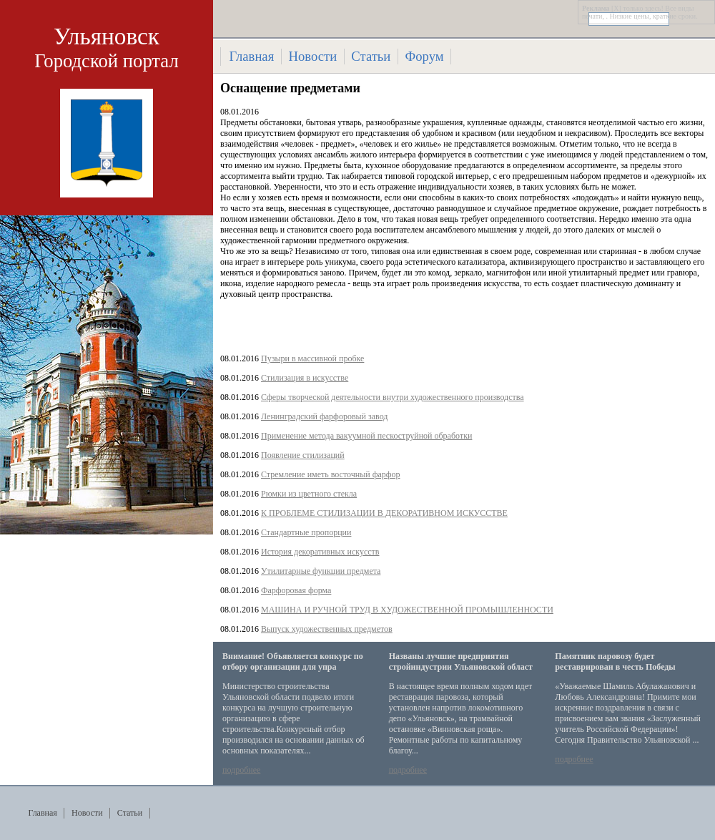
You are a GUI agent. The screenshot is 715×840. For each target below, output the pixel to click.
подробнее (241, 770)
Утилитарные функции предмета (320, 571)
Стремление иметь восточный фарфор (330, 474)
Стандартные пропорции (306, 532)
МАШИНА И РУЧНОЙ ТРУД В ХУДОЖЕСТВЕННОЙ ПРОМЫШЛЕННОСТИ (407, 610)
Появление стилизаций (303, 455)
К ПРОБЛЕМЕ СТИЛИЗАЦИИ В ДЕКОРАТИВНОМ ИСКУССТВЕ (384, 513)
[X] (616, 8)
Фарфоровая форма (296, 590)
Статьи (370, 56)
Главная (252, 56)
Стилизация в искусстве (304, 378)
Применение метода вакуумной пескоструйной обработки (366, 436)
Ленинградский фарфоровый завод (324, 416)
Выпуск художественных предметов (327, 629)
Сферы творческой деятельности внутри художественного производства (392, 397)
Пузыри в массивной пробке (312, 358)
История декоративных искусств (320, 552)
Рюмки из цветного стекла (309, 494)
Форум (424, 56)
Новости (312, 56)
